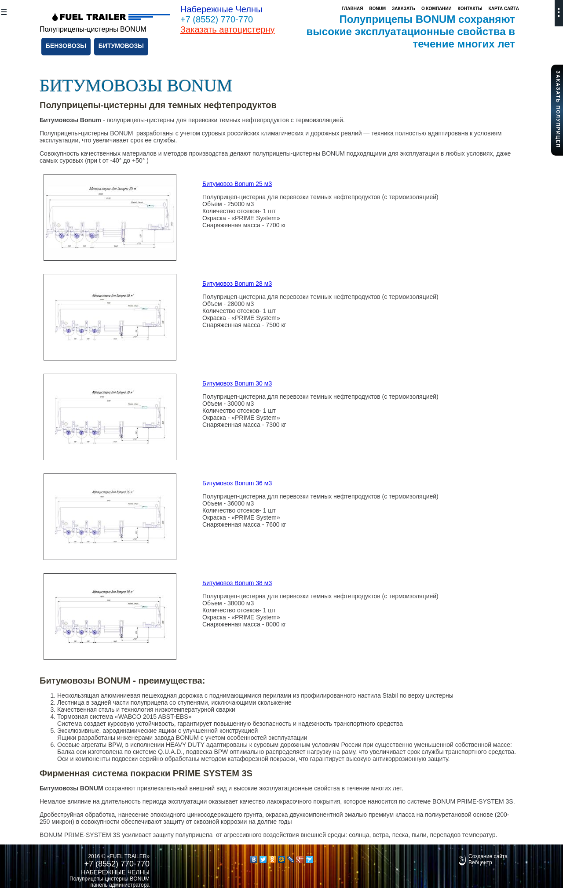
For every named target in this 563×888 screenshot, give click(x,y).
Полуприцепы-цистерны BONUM (109, 879)
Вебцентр (480, 862)
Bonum (377, 8)
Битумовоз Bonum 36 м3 (237, 483)
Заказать (403, 8)
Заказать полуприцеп (558, 109)
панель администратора (120, 885)
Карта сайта (504, 8)
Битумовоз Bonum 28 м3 (237, 283)
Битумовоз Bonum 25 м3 (237, 183)
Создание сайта (488, 856)
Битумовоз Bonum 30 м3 (237, 383)
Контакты (470, 8)
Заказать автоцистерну (227, 29)
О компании (436, 8)
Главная (352, 8)
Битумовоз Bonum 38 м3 (237, 582)
